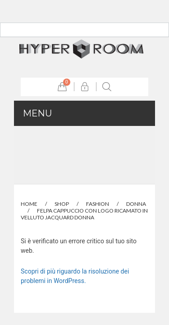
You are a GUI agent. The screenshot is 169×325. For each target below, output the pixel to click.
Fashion (97, 203)
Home (29, 203)
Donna (136, 203)
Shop (62, 203)
